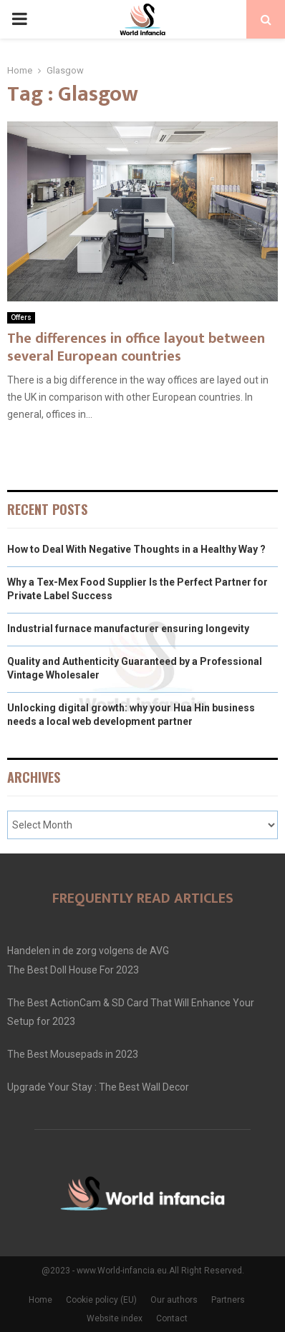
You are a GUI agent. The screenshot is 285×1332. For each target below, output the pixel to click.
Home (40, 1300)
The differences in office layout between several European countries (136, 347)
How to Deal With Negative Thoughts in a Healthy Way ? (136, 549)
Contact (172, 1318)
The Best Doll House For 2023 (73, 970)
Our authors (174, 1300)
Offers (21, 317)
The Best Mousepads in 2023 (72, 1054)
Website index (114, 1318)
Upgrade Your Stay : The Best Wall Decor (98, 1087)
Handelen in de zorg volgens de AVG (88, 950)
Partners (228, 1300)
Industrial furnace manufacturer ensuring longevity (128, 628)
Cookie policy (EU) (101, 1300)
